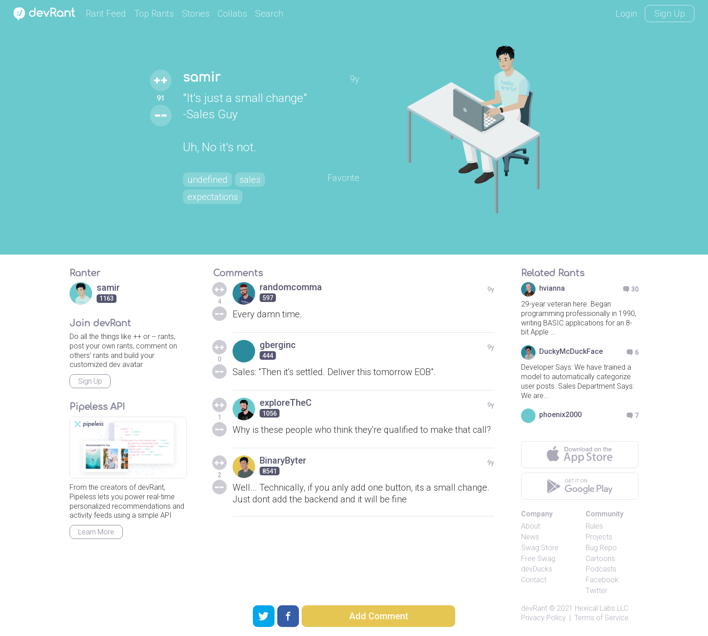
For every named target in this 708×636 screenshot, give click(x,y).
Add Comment (378, 616)
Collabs (232, 13)
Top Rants (154, 13)
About (530, 526)
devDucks (536, 569)
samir (201, 77)
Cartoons (600, 558)
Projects (599, 537)
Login (626, 13)
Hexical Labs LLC (601, 608)
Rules (594, 526)
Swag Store (540, 547)
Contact (533, 580)
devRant (534, 608)
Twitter (596, 590)
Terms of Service (601, 617)
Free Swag (538, 558)
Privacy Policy (543, 617)
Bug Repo (601, 547)
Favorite (343, 177)
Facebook (602, 580)
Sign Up (669, 13)
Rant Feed (106, 13)
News (530, 537)
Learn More (96, 532)
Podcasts (601, 569)
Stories (196, 13)
